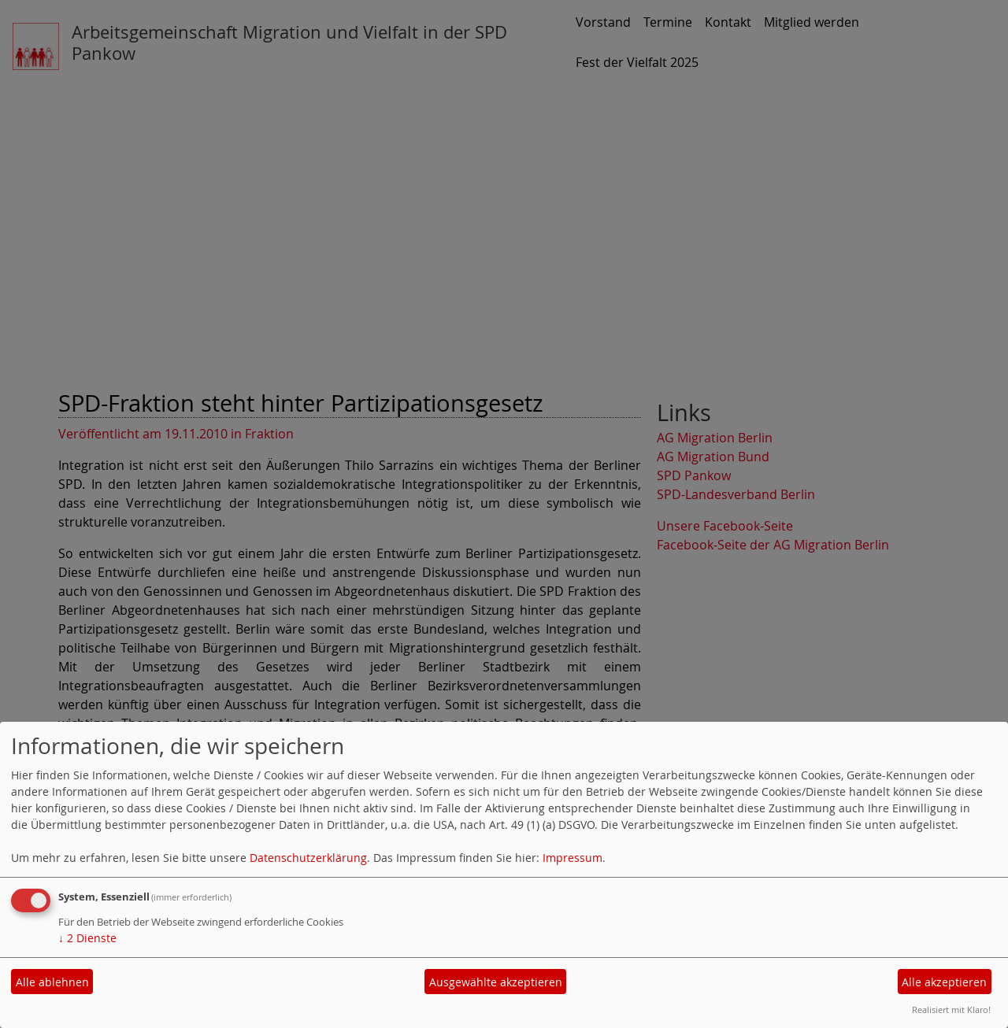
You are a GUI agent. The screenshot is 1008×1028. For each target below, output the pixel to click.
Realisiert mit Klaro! (951, 1009)
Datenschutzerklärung (308, 857)
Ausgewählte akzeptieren (495, 981)
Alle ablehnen (52, 981)
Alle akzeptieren (944, 981)
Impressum (572, 857)
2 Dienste (87, 937)
